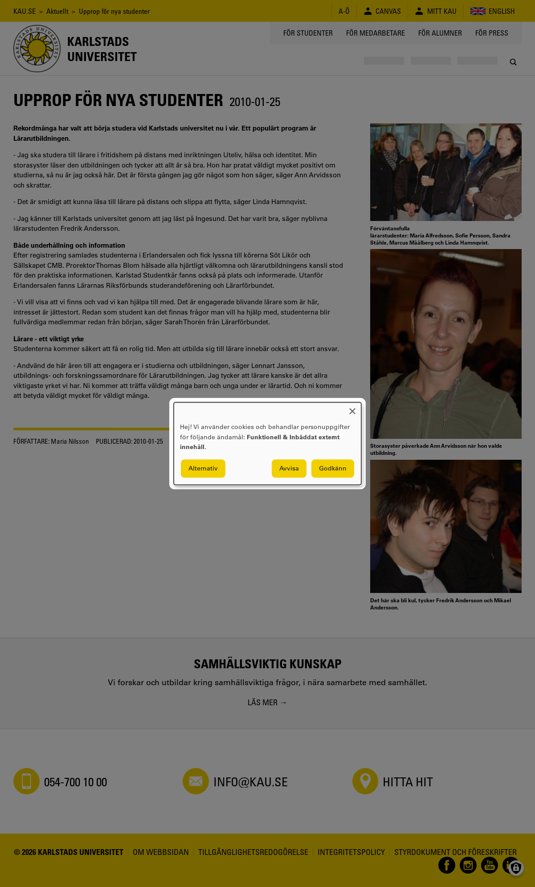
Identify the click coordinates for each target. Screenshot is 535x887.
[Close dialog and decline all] (352, 407)
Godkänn (333, 468)
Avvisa (289, 468)
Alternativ (203, 468)
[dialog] (267, 443)
